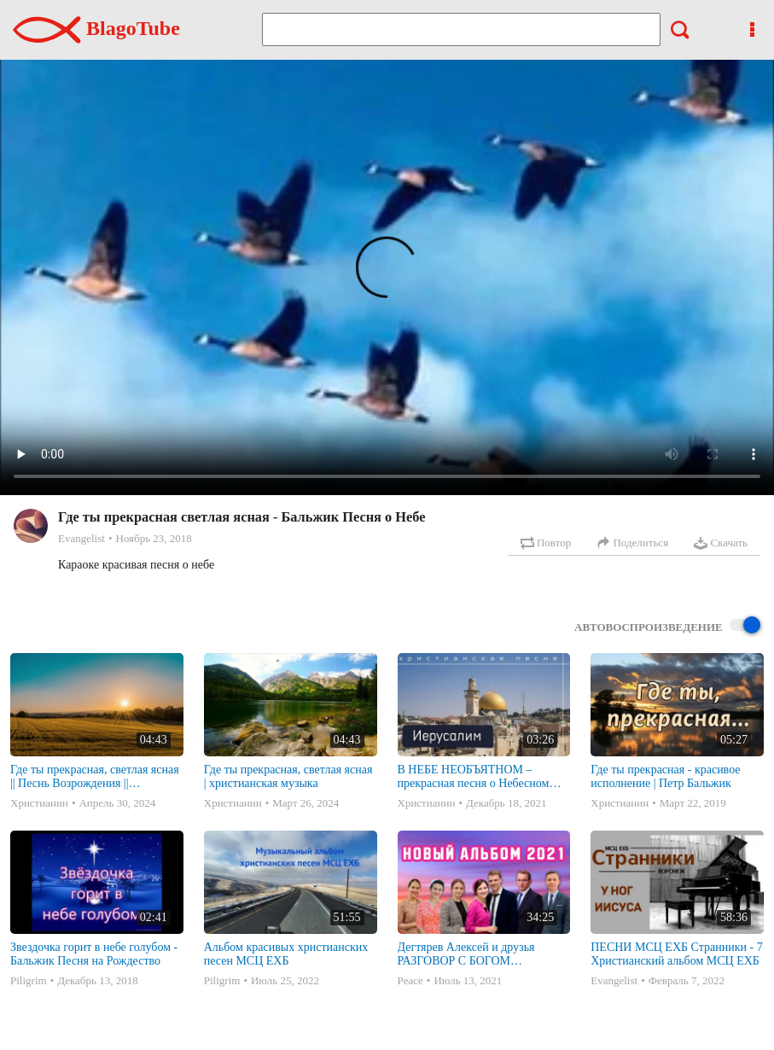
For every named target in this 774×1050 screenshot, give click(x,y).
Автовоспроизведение (667, 626)
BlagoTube (96, 28)
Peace (410, 980)
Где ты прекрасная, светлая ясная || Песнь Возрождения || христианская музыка (94, 776)
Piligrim (28, 980)
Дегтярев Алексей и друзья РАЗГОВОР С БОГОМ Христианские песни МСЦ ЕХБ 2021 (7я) (478, 954)
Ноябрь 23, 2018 (153, 538)
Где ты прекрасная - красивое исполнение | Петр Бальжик (665, 776)
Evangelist (81, 538)
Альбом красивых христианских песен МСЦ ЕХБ (286, 954)
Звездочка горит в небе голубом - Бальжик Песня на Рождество (93, 954)
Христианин (39, 802)
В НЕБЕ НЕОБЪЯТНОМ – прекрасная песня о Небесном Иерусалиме (474, 776)
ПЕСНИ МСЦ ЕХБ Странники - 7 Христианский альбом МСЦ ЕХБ (676, 954)
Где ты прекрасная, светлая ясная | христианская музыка (288, 776)
